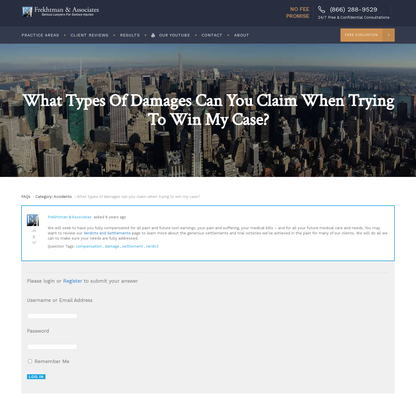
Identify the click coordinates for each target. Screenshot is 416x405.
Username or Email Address (60, 300)
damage (112, 246)
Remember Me (48, 361)
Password (38, 331)
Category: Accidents (53, 196)
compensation (89, 246)
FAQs (25, 196)
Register (72, 281)
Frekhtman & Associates (70, 217)
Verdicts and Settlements (107, 233)
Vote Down (34, 244)
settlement (132, 246)
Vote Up (34, 229)
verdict (152, 246)
